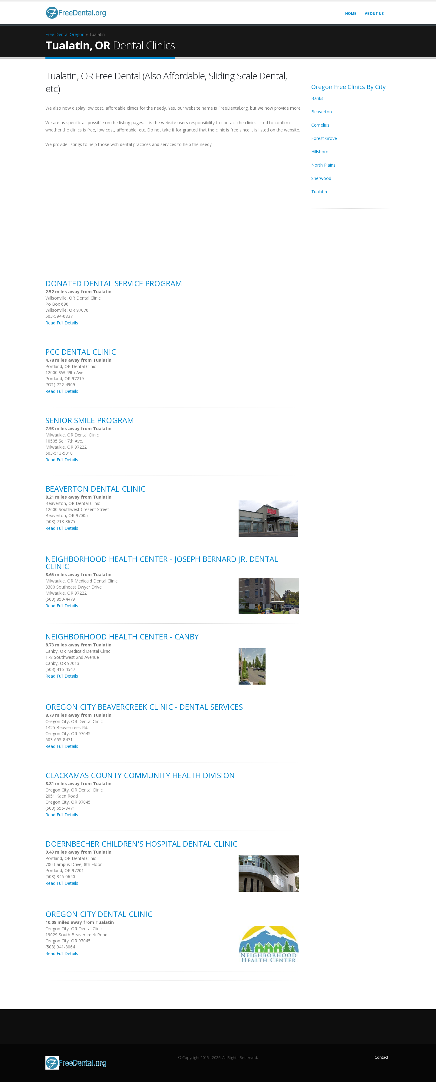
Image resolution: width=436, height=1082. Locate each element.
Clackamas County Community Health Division (140, 775)
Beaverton (321, 112)
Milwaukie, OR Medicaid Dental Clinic (81, 581)
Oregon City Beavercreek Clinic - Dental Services (144, 707)
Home (350, 13)
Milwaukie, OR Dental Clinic (72, 435)
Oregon (77, 34)
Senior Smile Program (89, 420)
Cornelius (320, 125)
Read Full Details (61, 323)
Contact (381, 1057)
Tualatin (319, 191)
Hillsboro (320, 151)
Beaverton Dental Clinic (95, 488)
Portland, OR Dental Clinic (70, 366)
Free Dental (56, 34)
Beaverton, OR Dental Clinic (72, 503)
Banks (317, 98)
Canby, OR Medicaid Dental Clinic (77, 651)
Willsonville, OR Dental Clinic (73, 298)
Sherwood (321, 178)
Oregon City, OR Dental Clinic (74, 721)
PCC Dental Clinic (80, 352)
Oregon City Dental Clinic (98, 914)
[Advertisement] (173, 210)
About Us (374, 13)
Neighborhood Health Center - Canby (122, 636)
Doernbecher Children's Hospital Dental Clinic (141, 843)
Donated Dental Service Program (113, 283)
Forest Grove (324, 138)
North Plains (323, 165)
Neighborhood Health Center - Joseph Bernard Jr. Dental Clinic (161, 562)
